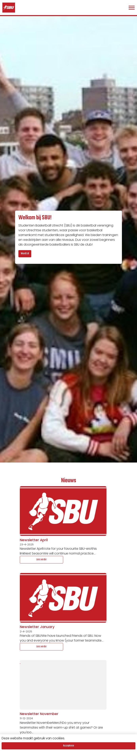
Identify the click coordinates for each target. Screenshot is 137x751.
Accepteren (68, 745)
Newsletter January (37, 626)
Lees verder (41, 559)
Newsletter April (34, 540)
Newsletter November (39, 713)
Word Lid (25, 253)
